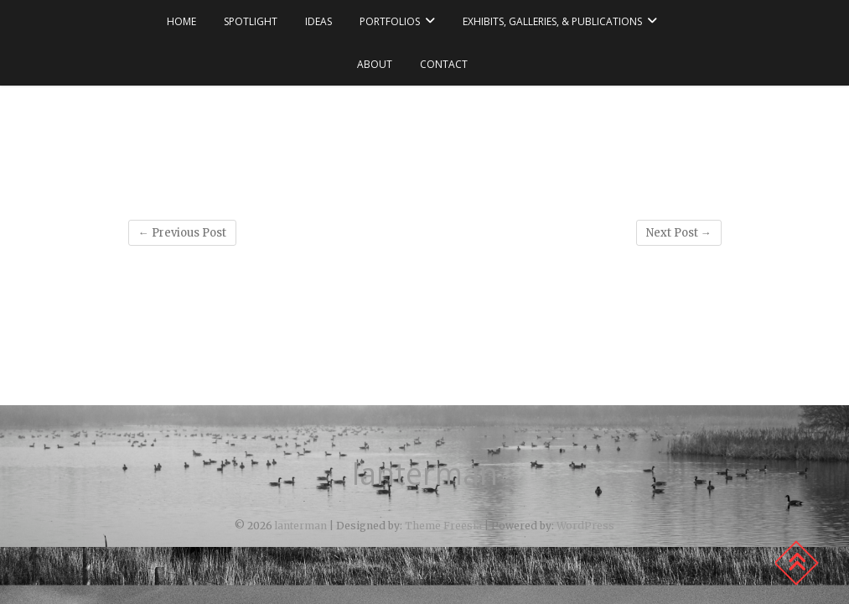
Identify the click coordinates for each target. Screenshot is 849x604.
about (374, 64)
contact (444, 64)
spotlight (250, 21)
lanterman (425, 474)
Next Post (679, 233)
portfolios (390, 21)
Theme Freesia (443, 525)
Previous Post (182, 233)
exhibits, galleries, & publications (552, 21)
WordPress (585, 525)
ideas (318, 21)
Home (181, 21)
